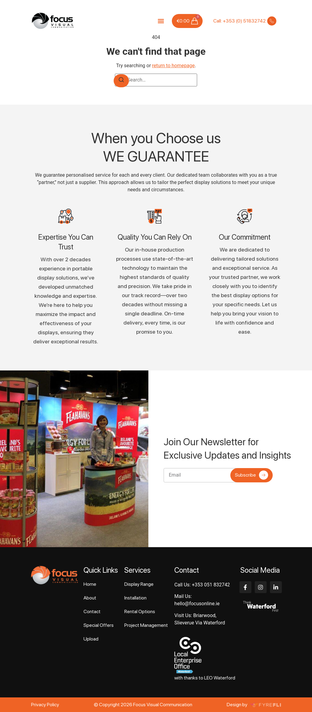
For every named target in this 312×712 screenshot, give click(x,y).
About (89, 598)
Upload (90, 639)
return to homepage (173, 65)
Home (89, 584)
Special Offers (98, 625)
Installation (135, 598)
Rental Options (139, 611)
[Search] (121, 80)
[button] (161, 21)
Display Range (139, 584)
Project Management (146, 625)
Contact (92, 611)
